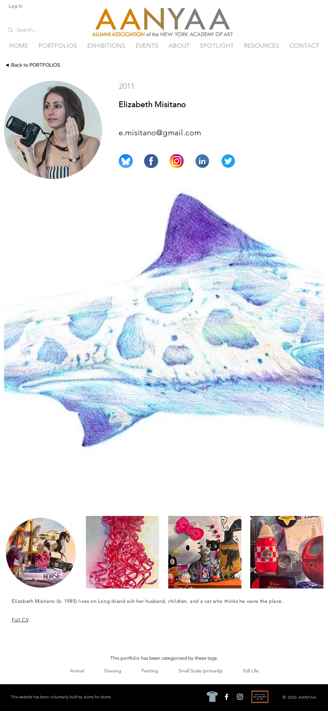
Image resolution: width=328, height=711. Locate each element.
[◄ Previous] (271, 65)
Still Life (250, 671)
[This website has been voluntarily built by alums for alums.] (62, 696)
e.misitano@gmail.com (160, 132)
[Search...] (31, 30)
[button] (57, 45)
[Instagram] (240, 697)
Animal (77, 671)
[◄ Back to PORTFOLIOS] (44, 65)
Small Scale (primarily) (200, 671)
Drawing (112, 671)
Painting (149, 671)
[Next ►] (309, 65)
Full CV (20, 620)
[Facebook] (226, 697)
